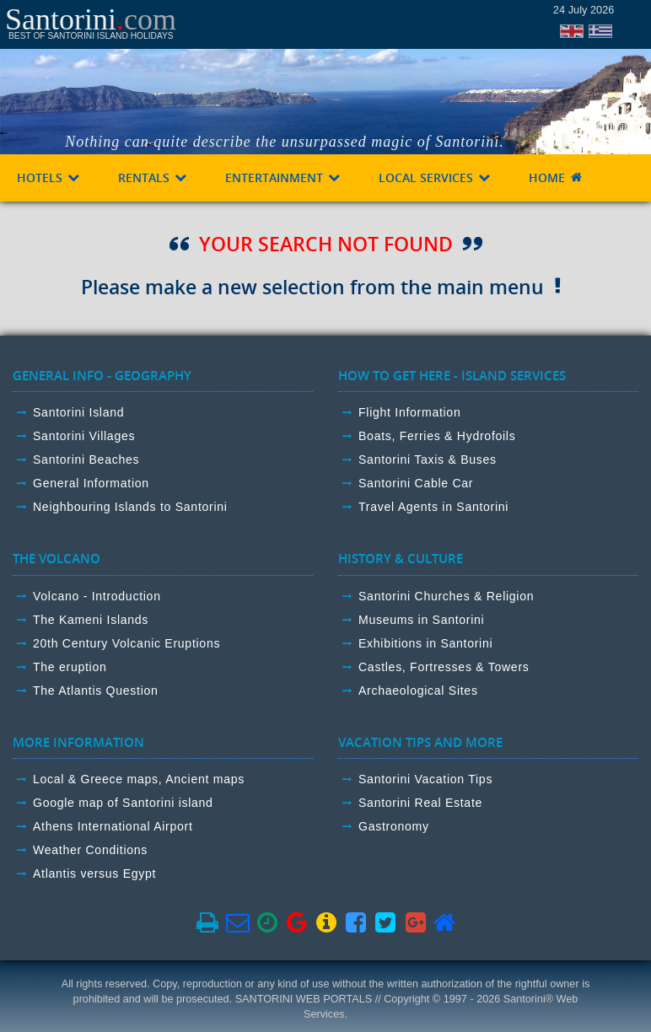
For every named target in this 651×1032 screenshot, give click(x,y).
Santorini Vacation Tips (425, 779)
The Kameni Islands (90, 619)
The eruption (70, 667)
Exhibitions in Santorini (425, 643)
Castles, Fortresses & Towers (444, 667)
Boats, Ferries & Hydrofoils (436, 436)
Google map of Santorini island (123, 802)
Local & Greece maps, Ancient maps (139, 779)
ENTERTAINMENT (283, 177)
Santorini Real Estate (420, 802)
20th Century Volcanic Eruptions (126, 643)
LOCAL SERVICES (435, 177)
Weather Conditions (90, 850)
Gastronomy (393, 826)
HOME (556, 177)
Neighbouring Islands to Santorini (130, 506)
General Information (91, 483)
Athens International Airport (113, 826)
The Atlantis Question (96, 690)
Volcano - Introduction (97, 596)
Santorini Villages (84, 436)
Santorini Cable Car (415, 483)
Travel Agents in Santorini (433, 506)
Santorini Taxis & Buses (427, 459)
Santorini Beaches (86, 459)
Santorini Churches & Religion (446, 596)
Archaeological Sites (418, 690)
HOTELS (49, 177)
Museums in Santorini (421, 619)
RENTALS (153, 177)
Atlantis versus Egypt (94, 873)
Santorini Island (78, 412)
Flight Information (409, 412)
